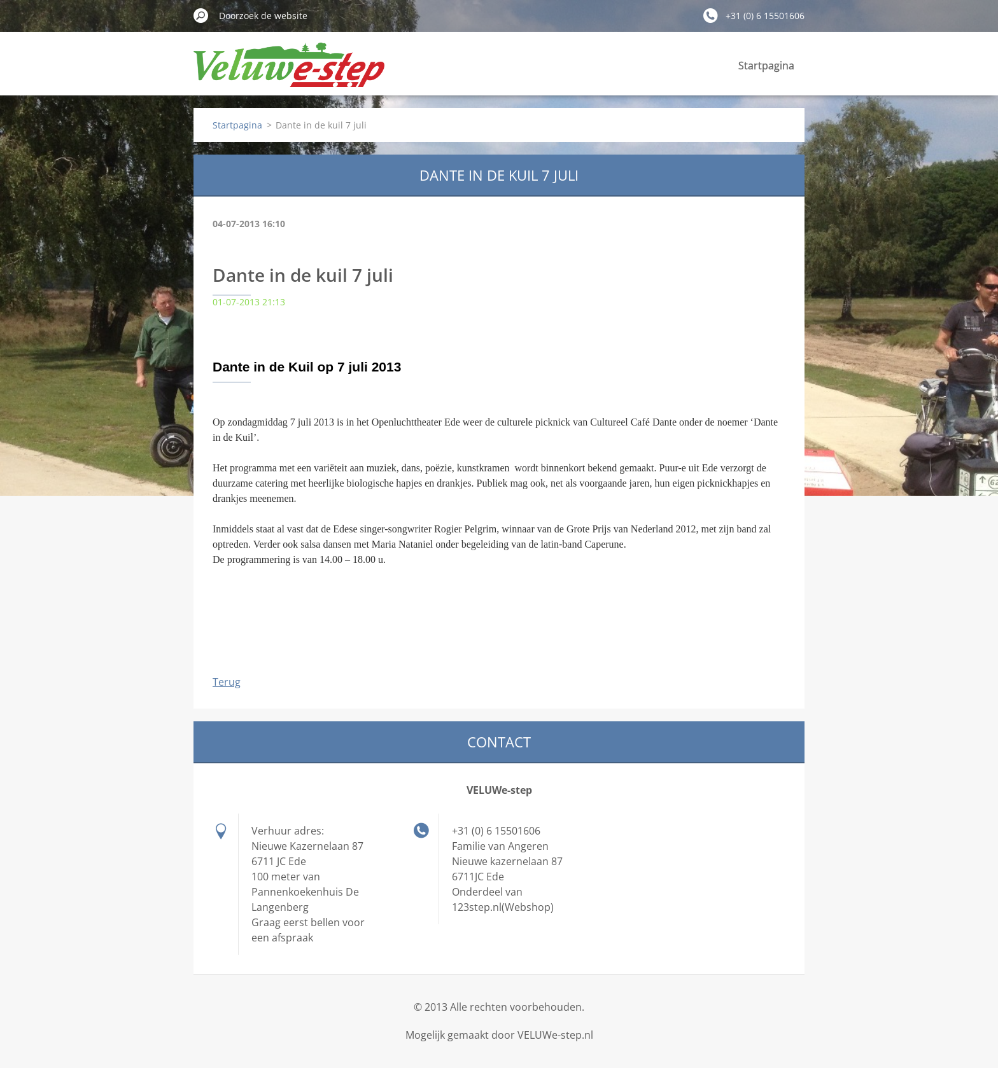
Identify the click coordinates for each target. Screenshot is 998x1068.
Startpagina (766, 66)
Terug (227, 682)
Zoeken (201, 15)
